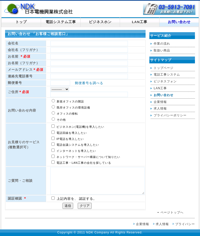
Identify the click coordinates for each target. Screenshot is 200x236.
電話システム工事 (61, 22)
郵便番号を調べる (87, 83)
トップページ (163, 68)
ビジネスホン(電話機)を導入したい (77, 126)
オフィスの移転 (65, 113)
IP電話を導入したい (67, 138)
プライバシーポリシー (170, 115)
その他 (59, 119)
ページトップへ (172, 212)
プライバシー (185, 224)
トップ (21, 22)
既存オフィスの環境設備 (71, 107)
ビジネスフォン (165, 81)
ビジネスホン (100, 22)
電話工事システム (167, 74)
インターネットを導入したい (73, 150)
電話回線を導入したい (69, 132)
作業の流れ (162, 43)
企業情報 (160, 102)
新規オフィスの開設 (68, 101)
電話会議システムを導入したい (75, 144)
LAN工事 (139, 22)
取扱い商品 (162, 50)
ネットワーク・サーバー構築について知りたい (85, 156)
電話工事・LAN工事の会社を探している (81, 162)
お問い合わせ (179, 22)
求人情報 (160, 108)
